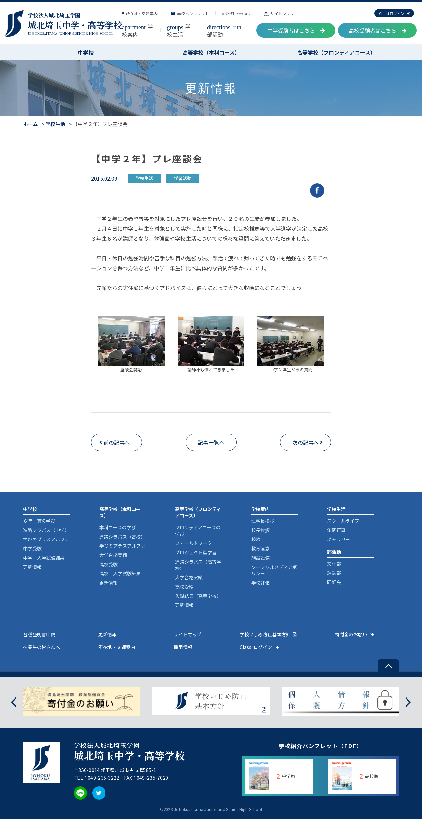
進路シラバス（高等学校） (198, 564)
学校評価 (260, 582)
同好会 (334, 582)
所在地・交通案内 (140, 13)
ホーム (30, 123)
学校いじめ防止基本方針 (268, 634)
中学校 (86, 52)
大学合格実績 (113, 555)
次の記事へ (305, 442)
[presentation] (14, 701)
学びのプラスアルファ (46, 539)
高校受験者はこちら (377, 30)
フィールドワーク (193, 543)
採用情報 (183, 647)
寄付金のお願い (354, 634)
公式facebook (236, 13)
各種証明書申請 (39, 634)
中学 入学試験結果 (44, 557)
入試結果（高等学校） (198, 596)
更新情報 (32, 567)
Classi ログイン (394, 13)
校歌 (255, 539)
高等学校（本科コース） (211, 52)
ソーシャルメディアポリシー (274, 570)
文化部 (334, 563)
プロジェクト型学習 (196, 552)
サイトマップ (279, 13)
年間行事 (336, 530)
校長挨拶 (260, 530)
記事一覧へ (211, 442)
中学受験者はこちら (296, 30)
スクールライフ (343, 520)
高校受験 (108, 564)
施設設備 (260, 557)
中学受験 (32, 548)
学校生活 (179, 30)
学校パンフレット (190, 13)
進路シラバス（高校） (122, 536)
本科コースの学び (117, 527)
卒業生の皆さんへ (41, 647)
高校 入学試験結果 (120, 573)
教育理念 (260, 548)
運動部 (334, 573)
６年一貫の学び (39, 520)
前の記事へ (117, 442)
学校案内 (137, 30)
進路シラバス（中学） (46, 530)
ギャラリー (338, 539)
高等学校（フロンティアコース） (336, 52)
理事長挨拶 (262, 520)
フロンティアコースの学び (198, 530)
